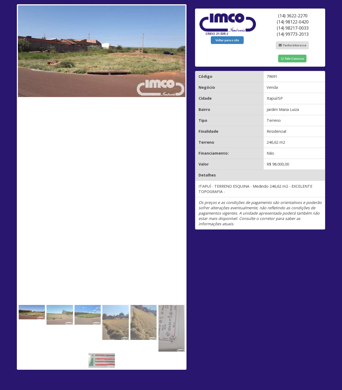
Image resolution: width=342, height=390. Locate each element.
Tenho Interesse (292, 45)
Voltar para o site (227, 40)
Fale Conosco (292, 58)
